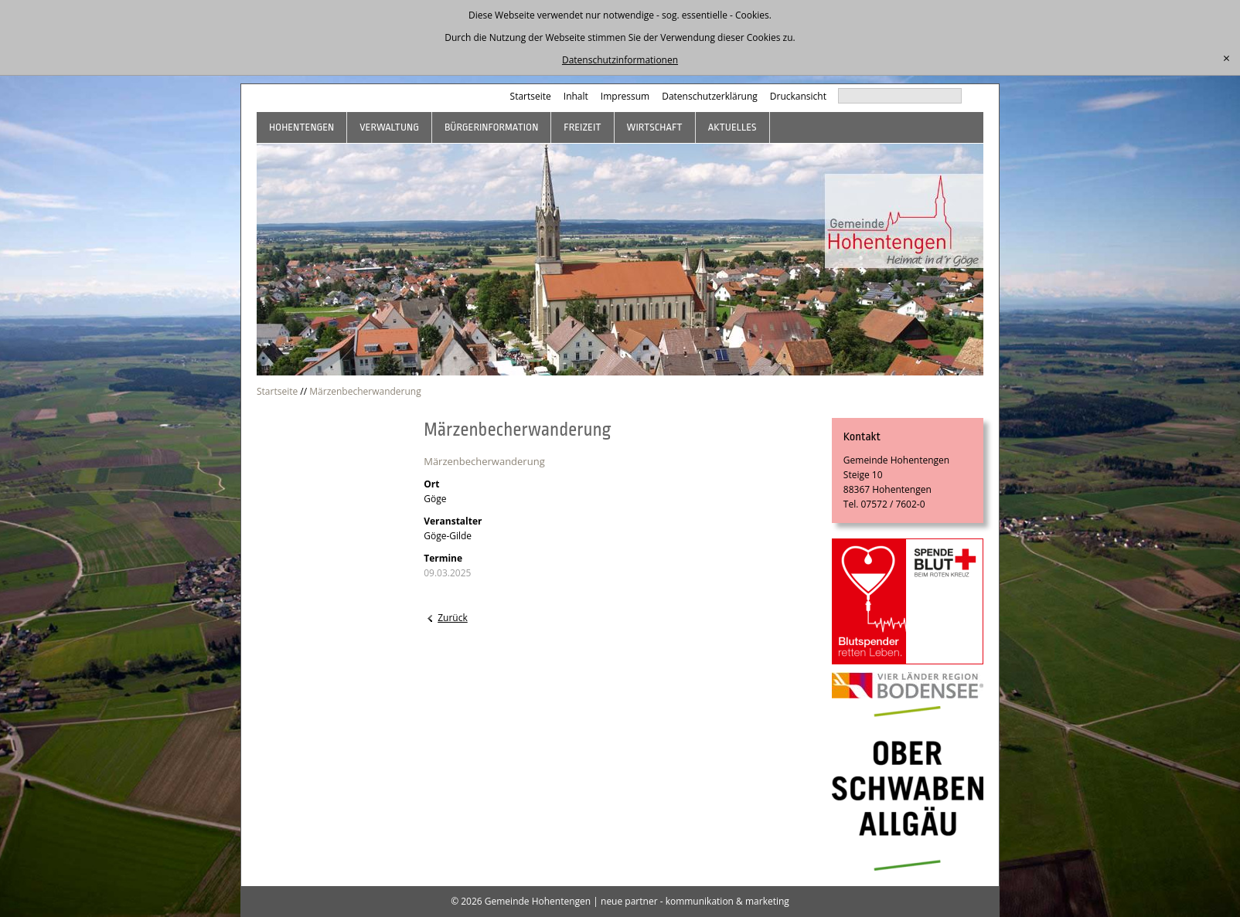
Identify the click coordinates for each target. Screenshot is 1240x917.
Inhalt (576, 96)
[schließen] (1226, 58)
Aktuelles (732, 127)
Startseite (530, 96)
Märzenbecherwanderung (365, 391)
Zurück (453, 617)
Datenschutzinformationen (620, 59)
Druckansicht (798, 96)
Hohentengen (301, 127)
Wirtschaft (655, 127)
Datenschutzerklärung (710, 96)
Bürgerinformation (491, 127)
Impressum (625, 96)
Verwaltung (389, 127)
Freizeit (582, 127)
